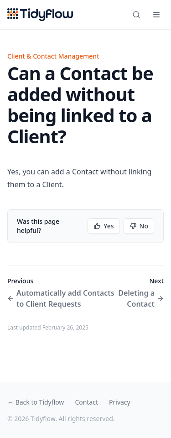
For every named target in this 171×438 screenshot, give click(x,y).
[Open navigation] (156, 14)
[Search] (136, 14)
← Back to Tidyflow (35, 402)
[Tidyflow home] (40, 14)
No (139, 226)
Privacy (119, 402)
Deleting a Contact (141, 298)
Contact (86, 402)
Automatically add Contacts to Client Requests (60, 298)
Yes (103, 226)
